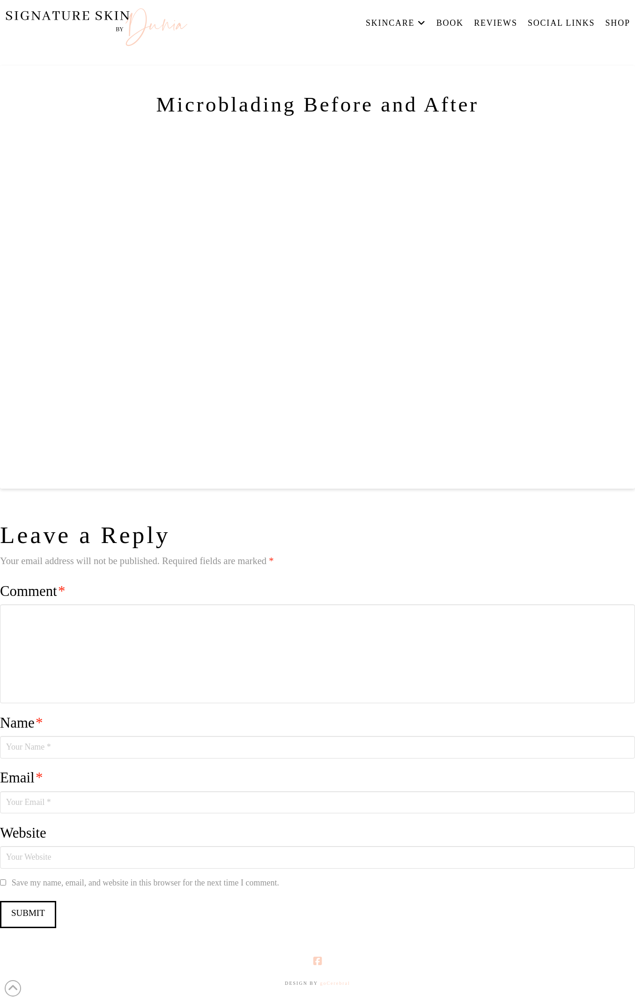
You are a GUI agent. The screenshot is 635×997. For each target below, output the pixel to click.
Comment (32, 591)
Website (23, 833)
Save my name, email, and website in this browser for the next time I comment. (145, 882)
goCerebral (335, 983)
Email (21, 778)
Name (21, 723)
